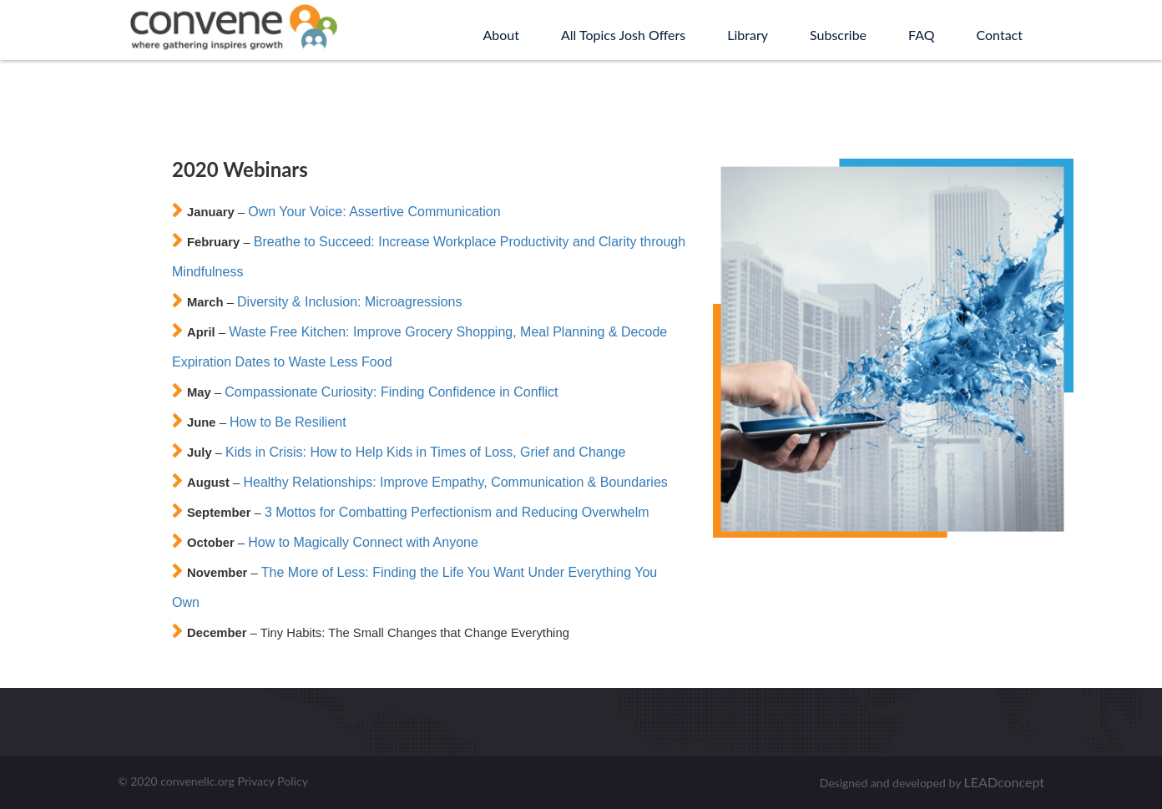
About (500, 35)
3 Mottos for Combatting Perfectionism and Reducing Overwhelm (457, 512)
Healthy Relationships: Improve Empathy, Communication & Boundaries (455, 482)
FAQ (921, 35)
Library (747, 35)
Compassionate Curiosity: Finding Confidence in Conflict (391, 392)
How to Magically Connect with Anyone (363, 542)
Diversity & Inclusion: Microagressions (349, 302)
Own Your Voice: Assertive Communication (374, 212)
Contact (1000, 35)
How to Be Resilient (288, 422)
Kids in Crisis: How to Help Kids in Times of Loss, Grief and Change (425, 452)
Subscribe (838, 35)
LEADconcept (1004, 782)
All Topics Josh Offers (623, 35)
